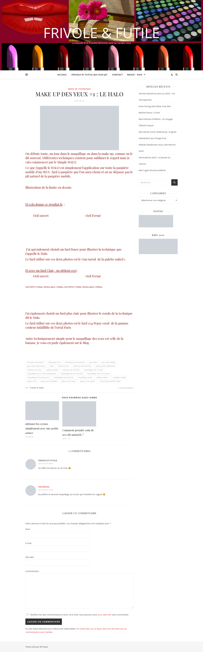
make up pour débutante (105, 366)
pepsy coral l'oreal (68, 381)
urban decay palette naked (109, 381)
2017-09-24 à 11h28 (45, 490)
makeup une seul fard (71, 370)
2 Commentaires (126, 387)
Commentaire (32, 571)
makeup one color (34, 370)
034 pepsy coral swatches (75, 362)
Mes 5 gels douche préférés (152, 170)
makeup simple (52, 370)
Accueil (62, 74)
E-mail (28, 543)
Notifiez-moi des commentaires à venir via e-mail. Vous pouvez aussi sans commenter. (77, 614)
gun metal (93, 362)
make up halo (63, 366)
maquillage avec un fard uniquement (41, 373)
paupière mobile (119, 377)
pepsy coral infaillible (49, 381)
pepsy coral (31, 381)
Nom (27, 529)
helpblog (43, 486)
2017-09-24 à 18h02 (45, 463)
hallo (52, 366)
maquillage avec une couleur (98, 373)
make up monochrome (82, 366)
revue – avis (134, 74)
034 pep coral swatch (35, 362)
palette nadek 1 (103, 377)
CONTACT (117, 74)
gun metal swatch (108, 362)
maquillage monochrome (63, 377)
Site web (29, 557)
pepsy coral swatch (87, 381)
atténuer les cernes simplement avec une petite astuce (42, 428)
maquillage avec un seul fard (71, 373)
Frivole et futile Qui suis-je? (89, 74)
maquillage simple (85, 377)
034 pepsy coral (54, 362)
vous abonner (104, 614)
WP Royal (44, 647)
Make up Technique (79, 89)
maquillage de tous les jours (38, 377)
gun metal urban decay (36, 366)
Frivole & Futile (101, 33)
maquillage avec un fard (93, 370)
